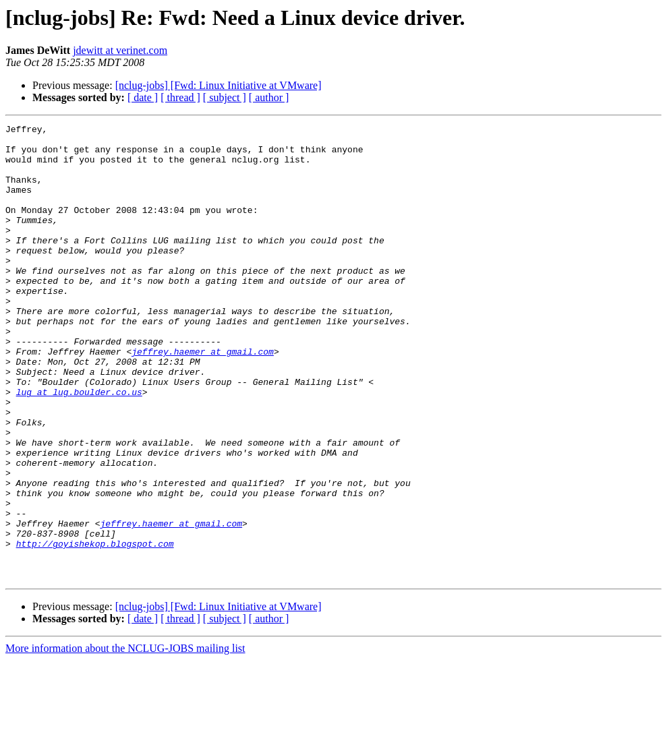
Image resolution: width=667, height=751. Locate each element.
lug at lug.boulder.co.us (79, 446)
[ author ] (269, 97)
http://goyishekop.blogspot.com (95, 628)
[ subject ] (224, 97)
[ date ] (142, 97)
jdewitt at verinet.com (120, 50)
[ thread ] (180, 97)
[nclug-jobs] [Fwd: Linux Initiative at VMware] (218, 85)
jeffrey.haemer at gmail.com (203, 398)
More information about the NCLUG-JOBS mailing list (125, 739)
